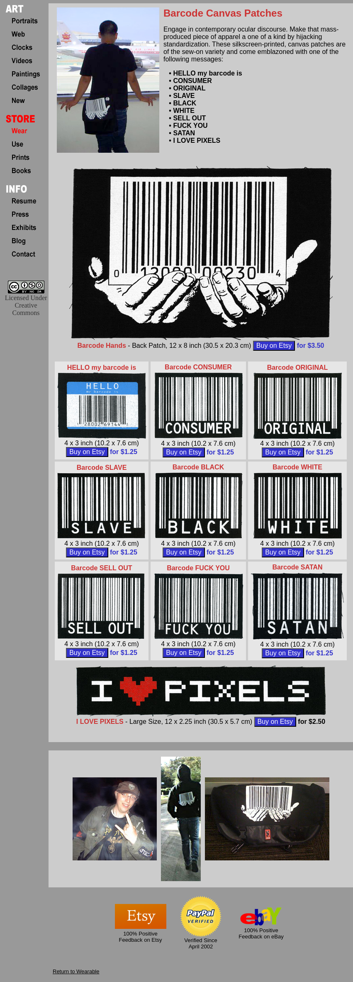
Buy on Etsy (274, 345)
